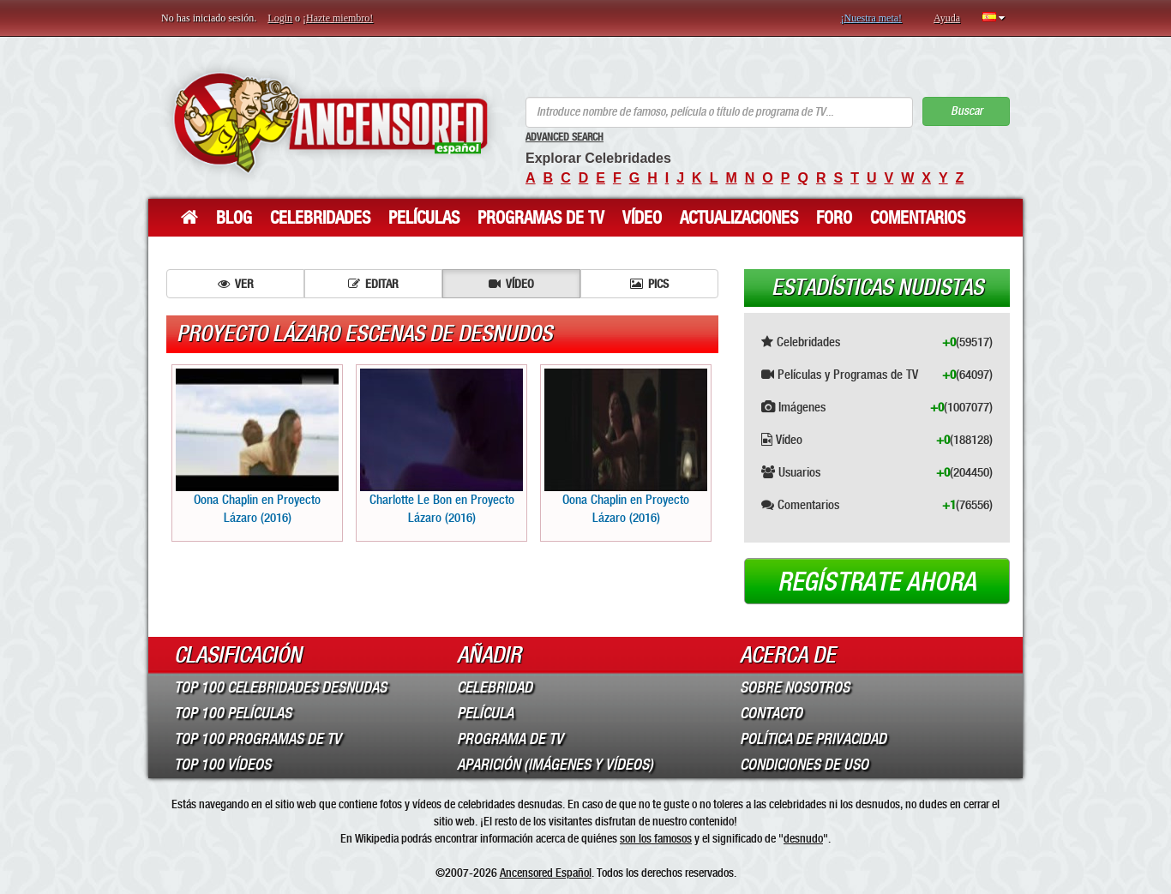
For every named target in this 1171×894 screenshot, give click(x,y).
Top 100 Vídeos (222, 764)
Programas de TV (540, 217)
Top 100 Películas (232, 713)
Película (485, 713)
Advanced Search (564, 137)
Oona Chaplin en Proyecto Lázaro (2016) (257, 447)
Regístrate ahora (877, 582)
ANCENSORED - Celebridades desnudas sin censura (330, 122)
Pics (649, 284)
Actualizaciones (739, 217)
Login (279, 18)
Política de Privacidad (813, 738)
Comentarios (917, 217)
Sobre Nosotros (795, 687)
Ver (236, 284)
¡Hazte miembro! (338, 18)
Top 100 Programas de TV (257, 738)
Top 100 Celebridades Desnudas (280, 687)
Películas (423, 217)
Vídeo (642, 217)
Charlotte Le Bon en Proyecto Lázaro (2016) (441, 447)
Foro (834, 217)
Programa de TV (510, 738)
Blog (234, 217)
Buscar (966, 111)
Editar (373, 284)
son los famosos (656, 838)
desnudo (803, 838)
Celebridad (494, 687)
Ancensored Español (546, 872)
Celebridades (320, 217)
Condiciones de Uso (804, 764)
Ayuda (947, 18)
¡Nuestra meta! (871, 18)
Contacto (771, 713)
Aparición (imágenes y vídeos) (555, 764)
